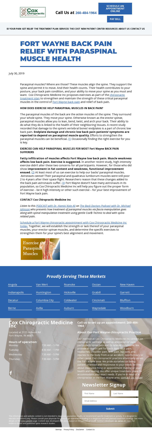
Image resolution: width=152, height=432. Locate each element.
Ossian (96, 285)
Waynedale (99, 308)
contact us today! (131, 378)
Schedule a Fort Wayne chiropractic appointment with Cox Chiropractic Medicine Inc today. (73, 224)
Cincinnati (98, 301)
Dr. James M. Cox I (123, 421)
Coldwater (70, 301)
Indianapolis (16, 293)
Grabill (96, 293)
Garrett (125, 293)
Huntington (43, 293)
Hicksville (70, 293)
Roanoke (69, 285)
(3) (63, 183)
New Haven (127, 285)
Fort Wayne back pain (66, 102)
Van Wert (42, 285)
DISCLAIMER (26, 421)
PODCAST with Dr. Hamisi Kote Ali (55, 206)
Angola (12, 285)
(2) (33, 173)
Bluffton (125, 301)
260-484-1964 (82, 12)
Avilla (39, 308)
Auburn (69, 308)
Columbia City (45, 301)
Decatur (13, 301)
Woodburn (127, 308)
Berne (12, 308)
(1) (69, 139)
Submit (110, 409)
